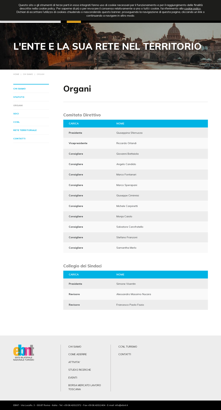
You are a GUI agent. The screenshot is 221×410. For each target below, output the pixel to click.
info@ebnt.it (121, 405)
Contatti (19, 138)
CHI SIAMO (74, 346)
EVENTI (72, 377)
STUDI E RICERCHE (79, 369)
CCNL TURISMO (127, 346)
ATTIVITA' (74, 362)
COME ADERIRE (77, 354)
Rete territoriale (25, 130)
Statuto (18, 97)
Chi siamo (19, 88)
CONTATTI (124, 354)
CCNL (16, 122)
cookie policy (192, 8)
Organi (18, 105)
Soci (16, 113)
